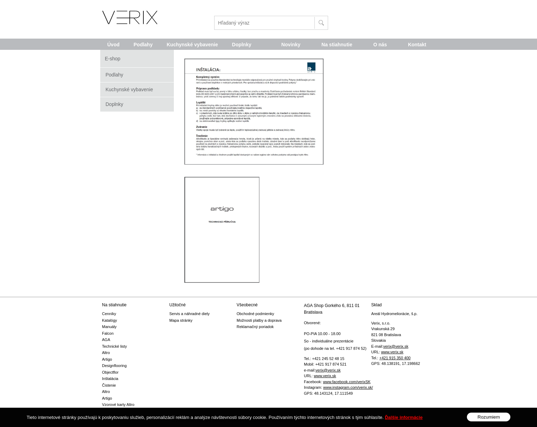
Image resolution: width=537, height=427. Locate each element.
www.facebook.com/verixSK (347, 382)
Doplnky (114, 104)
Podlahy (114, 75)
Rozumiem (488, 421)
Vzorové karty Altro (118, 404)
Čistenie (109, 385)
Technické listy (114, 346)
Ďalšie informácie (404, 421)
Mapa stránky (180, 320)
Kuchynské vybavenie (129, 89)
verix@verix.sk (328, 370)
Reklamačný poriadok (255, 327)
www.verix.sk (325, 376)
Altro (106, 353)
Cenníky (109, 314)
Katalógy (109, 320)
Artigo (107, 359)
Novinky (290, 44)
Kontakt (417, 44)
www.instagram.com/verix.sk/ (348, 387)
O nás (380, 44)
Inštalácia (110, 378)
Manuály (109, 327)
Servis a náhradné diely (189, 314)
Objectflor (110, 372)
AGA (106, 340)
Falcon (108, 333)
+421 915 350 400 (394, 358)
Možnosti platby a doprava (259, 320)
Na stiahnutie (336, 44)
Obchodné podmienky (255, 314)
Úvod (113, 44)
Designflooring (114, 365)
